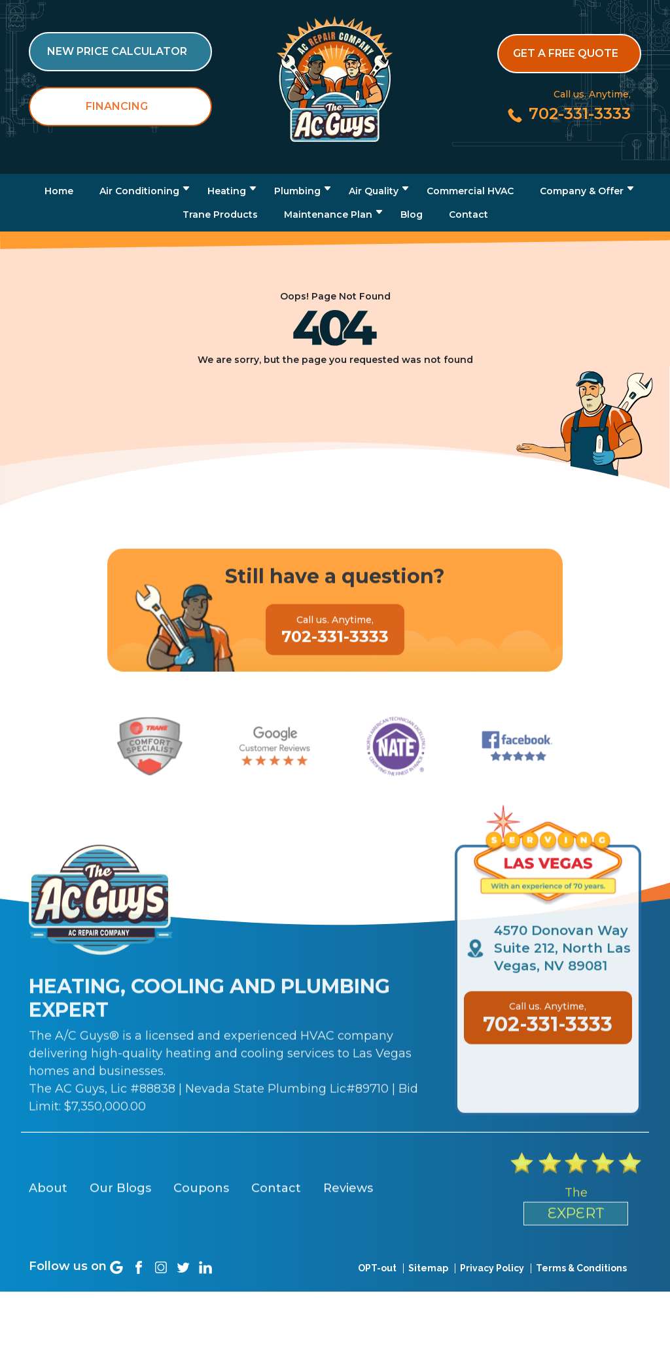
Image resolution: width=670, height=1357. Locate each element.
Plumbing (297, 191)
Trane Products (220, 214)
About (48, 1248)
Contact (468, 214)
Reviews (348, 1248)
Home (58, 191)
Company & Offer (582, 191)
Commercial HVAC (470, 191)
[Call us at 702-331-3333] (568, 113)
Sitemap (428, 1291)
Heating (226, 191)
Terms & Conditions (581, 1291)
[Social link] (116, 1291)
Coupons (201, 1248)
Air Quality (373, 191)
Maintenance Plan (328, 214)
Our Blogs (120, 1248)
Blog (411, 214)
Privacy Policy (492, 1291)
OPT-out (377, 1291)
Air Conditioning (139, 191)
